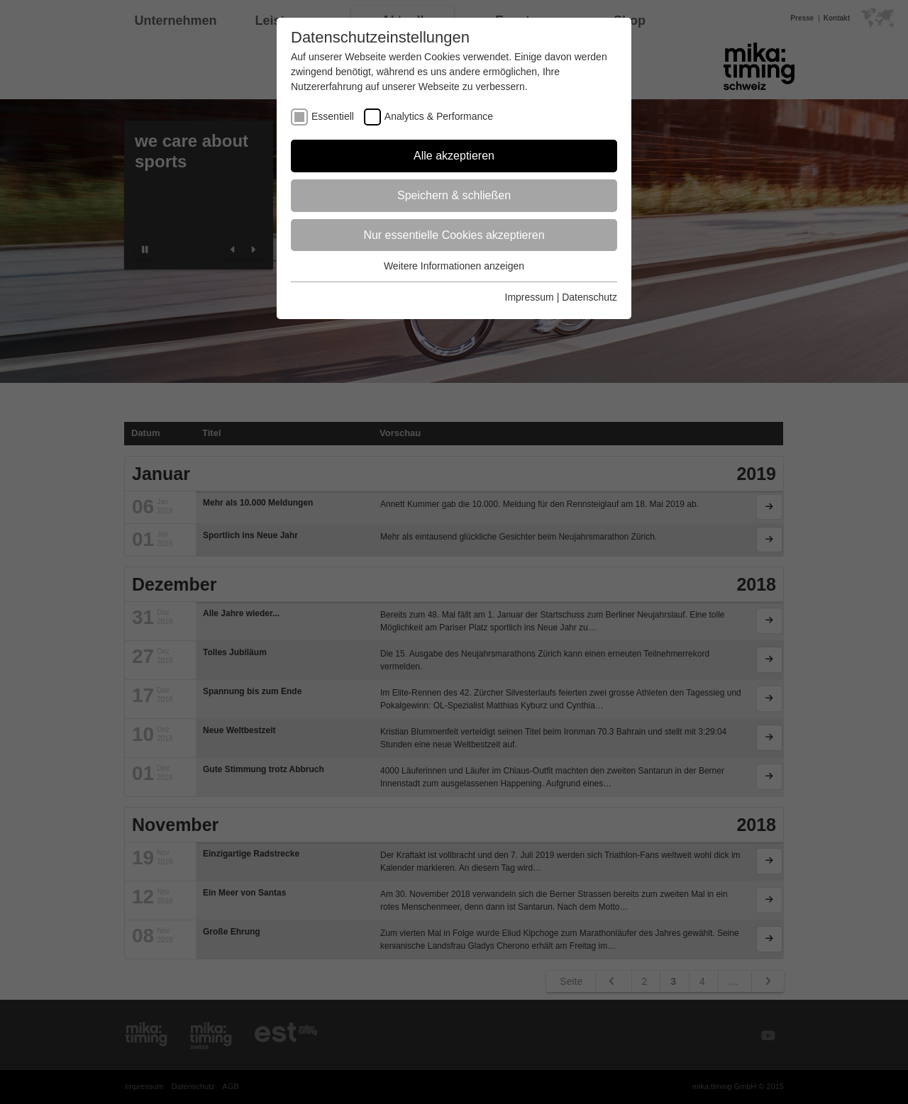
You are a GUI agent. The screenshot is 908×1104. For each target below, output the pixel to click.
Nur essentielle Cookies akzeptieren (453, 235)
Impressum (529, 297)
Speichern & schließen (454, 195)
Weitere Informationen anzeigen (454, 266)
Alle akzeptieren (454, 156)
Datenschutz (589, 297)
